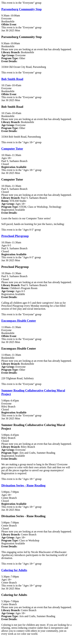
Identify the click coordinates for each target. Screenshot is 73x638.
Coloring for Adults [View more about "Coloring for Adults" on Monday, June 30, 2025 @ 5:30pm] (14, 570)
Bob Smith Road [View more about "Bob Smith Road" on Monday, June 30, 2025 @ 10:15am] (12, 79)
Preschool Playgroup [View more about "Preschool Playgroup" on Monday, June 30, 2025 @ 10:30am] (15, 236)
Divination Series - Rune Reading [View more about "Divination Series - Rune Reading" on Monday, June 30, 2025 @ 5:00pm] (23, 485)
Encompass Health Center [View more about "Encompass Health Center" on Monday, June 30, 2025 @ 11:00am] (18, 320)
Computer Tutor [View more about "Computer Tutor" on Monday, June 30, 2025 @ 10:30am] (12, 148)
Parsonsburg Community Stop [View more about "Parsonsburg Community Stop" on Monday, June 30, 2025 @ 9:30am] (21, 9)
